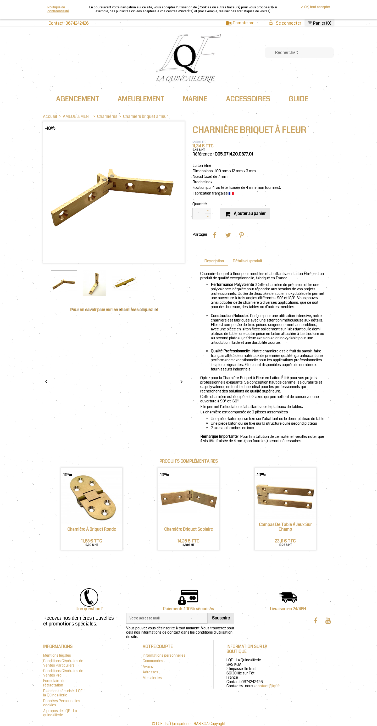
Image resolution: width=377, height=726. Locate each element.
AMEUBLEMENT (141, 99)
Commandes (153, 661)
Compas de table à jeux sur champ (285, 527)
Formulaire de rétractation (54, 683)
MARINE (195, 99)
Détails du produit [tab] (247, 261)
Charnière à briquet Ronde (91, 529)
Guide (298, 99)
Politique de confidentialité (58, 9)
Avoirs (148, 666)
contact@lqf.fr (268, 686)
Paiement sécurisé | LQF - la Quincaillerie (64, 693)
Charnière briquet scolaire (188, 529)
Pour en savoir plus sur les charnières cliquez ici (114, 310)
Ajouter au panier (245, 213)
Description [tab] (214, 261)
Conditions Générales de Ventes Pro (63, 673)
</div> (114, 362)
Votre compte (158, 647)
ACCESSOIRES (248, 99)
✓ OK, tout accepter (315, 7)
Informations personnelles (164, 655)
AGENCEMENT (77, 99)
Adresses (150, 672)
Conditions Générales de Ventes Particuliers (63, 663)
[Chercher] (299, 52)
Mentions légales (57, 655)
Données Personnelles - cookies (62, 703)
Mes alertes (152, 678)
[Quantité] (198, 213)
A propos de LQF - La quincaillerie (60, 713)
